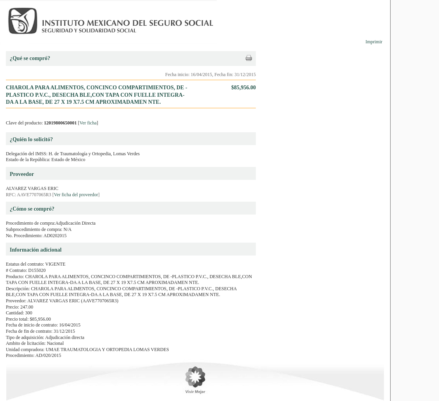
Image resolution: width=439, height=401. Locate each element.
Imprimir (374, 41)
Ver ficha (88, 123)
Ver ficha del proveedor (76, 194)
